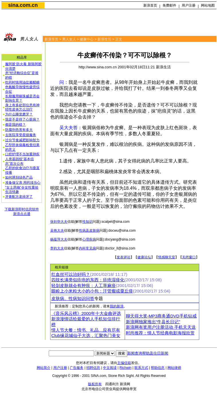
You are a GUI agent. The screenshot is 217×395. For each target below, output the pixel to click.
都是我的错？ (15, 125)
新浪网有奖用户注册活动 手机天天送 (161, 327)
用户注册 (189, 5)
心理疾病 (89, 239)
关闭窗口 (189, 257)
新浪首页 (150, 5)
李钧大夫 (57, 248)
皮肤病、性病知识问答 (72, 298)
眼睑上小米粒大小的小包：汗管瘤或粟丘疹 (92, 291)
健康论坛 (144, 257)
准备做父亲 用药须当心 (22, 183)
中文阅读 (110, 368)
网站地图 (208, 5)
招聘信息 (93, 368)
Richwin (126, 368)
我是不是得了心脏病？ (22, 119)
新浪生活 (104, 39)
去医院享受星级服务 (20, 135)
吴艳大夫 (57, 231)
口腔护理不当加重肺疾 (22, 154)
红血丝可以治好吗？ (70, 274)
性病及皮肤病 (89, 231)
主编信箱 (124, 363)
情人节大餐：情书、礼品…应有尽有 (85, 330)
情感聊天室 (166, 257)
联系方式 (141, 368)
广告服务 (76, 368)
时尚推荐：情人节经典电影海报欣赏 (160, 333)
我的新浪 (117, 306)
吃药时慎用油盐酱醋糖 (22, 82)
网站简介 (43, 368)
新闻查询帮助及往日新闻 (147, 353)
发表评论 (123, 257)
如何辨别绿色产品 (19, 177)
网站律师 (174, 368)
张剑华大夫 (58, 222)
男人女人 (69, 39)
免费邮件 (169, 5)
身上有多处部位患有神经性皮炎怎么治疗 (22, 107)
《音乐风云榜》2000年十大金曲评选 (86, 313)
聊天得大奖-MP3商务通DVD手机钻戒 (161, 316)
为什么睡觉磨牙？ (19, 114)
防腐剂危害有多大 (19, 130)
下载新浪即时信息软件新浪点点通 (22, 211)
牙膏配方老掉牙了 (19, 197)
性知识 (87, 222)
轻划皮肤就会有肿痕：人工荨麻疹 (83, 285)
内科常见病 (87, 248)
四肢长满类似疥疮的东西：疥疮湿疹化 (87, 280)
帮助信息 (158, 368)
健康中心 (86, 39)
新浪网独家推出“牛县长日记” (153, 322)
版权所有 (95, 384)
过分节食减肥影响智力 (22, 140)
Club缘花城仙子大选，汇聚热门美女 (85, 335)
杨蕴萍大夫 (58, 239)
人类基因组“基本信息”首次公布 (19, 161)
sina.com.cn (23, 5)
